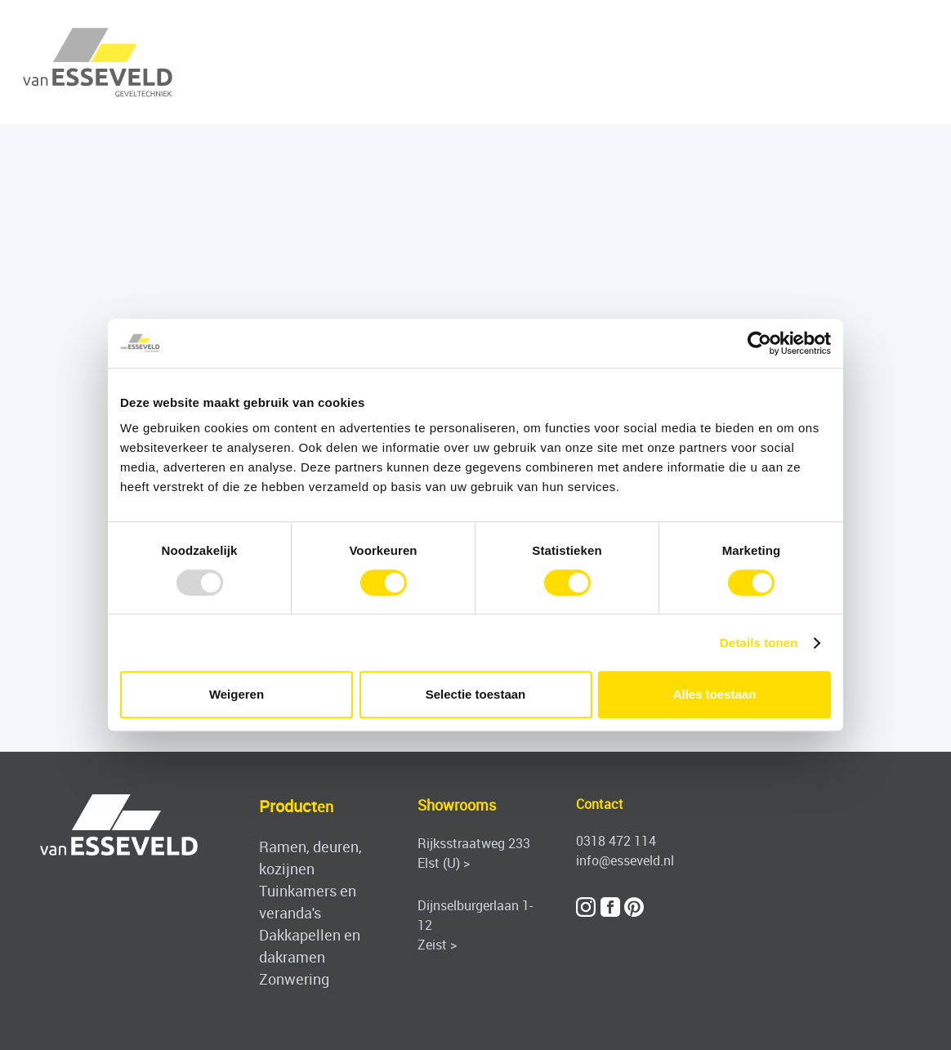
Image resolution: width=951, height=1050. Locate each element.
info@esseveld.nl (625, 860)
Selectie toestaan (476, 694)
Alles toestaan (715, 694)
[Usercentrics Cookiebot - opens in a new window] (759, 343)
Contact (599, 804)
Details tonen (758, 643)
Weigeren (236, 694)
